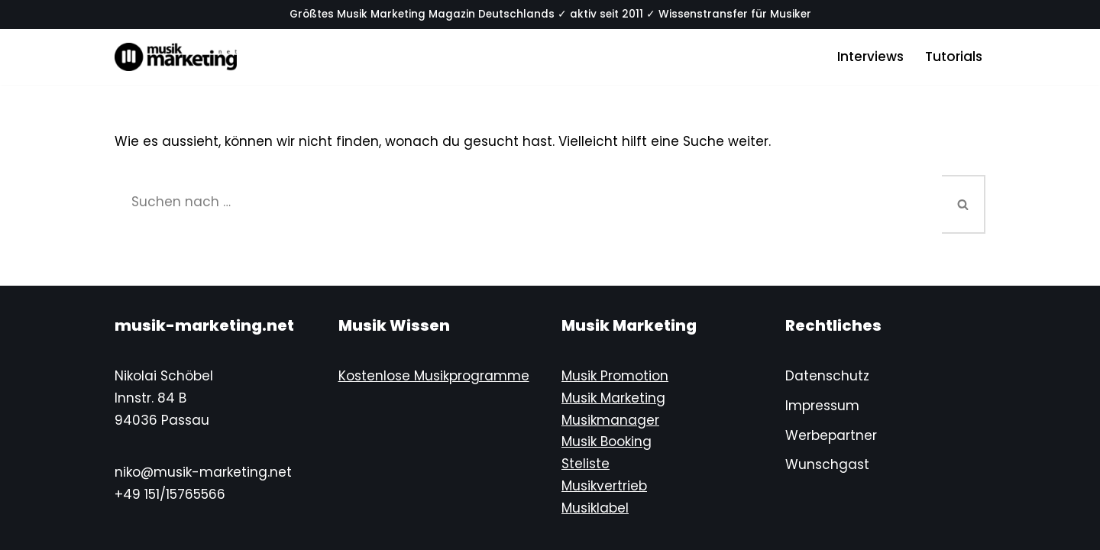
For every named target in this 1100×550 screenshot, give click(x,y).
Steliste (585, 464)
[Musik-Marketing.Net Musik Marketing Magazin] (176, 57)
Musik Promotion (614, 376)
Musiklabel (595, 508)
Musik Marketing (613, 398)
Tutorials (953, 56)
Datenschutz (827, 376)
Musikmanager (610, 420)
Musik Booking (606, 441)
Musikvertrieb (604, 486)
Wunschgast (827, 464)
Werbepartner (831, 435)
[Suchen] (528, 201)
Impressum (822, 405)
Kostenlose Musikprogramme (433, 376)
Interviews (870, 56)
